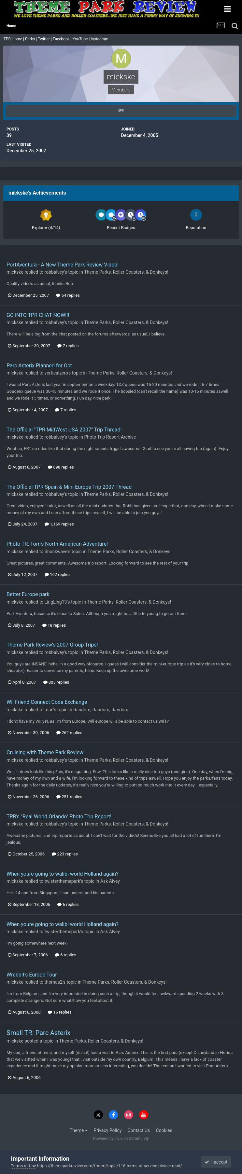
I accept (216, 1162)
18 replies (54, 625)
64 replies (67, 295)
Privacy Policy (107, 1130)
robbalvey (54, 272)
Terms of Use (23, 1165)
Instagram (100, 39)
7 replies (67, 345)
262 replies (69, 732)
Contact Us (139, 1130)
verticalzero (56, 372)
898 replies (61, 467)
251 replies (69, 796)
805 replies (56, 682)
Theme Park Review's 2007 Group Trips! (52, 645)
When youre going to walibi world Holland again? (63, 874)
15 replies (59, 1012)
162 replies (58, 574)
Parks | (31, 39)
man (49, 709)
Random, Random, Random (100, 709)
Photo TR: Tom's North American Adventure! (57, 544)
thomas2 (54, 982)
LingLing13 (56, 602)
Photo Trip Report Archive (110, 437)
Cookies (164, 1130)
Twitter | (45, 39)
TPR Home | (13, 39)
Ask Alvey (110, 881)
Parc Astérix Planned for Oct (39, 365)
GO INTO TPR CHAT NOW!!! (38, 315)
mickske (15, 272)
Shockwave (56, 551)
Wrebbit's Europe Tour (32, 975)
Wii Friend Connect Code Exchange (47, 702)
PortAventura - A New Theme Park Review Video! (63, 265)
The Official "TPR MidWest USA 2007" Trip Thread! (64, 430)
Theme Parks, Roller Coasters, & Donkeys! (126, 272)
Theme (79, 1130)
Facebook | (63, 39)
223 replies (65, 854)
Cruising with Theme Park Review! (46, 752)
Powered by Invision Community (121, 1138)
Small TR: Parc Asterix (38, 1033)
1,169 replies (59, 524)
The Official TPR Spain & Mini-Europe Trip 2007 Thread (69, 487)
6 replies (67, 904)
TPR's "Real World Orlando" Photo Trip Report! (59, 816)
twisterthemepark (62, 881)
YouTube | (82, 39)
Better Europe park (28, 594)
